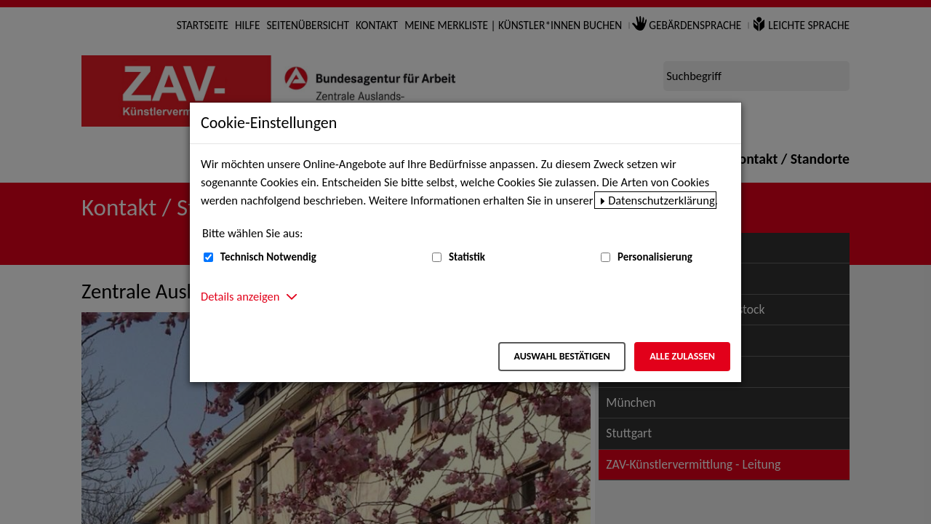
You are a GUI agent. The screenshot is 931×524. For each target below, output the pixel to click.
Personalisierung (655, 256)
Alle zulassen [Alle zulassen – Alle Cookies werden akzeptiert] (682, 356)
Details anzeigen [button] (240, 296)
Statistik (467, 256)
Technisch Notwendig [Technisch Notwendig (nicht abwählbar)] (268, 256)
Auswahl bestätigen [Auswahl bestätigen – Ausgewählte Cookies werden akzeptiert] (562, 356)
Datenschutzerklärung (661, 200)
